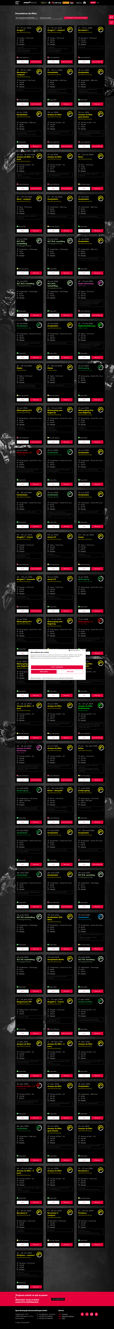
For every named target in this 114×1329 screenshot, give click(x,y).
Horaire (21, 44)
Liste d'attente (36, 62)
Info (22, 62)
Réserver (67, 104)
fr (98, 3)
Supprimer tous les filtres (76, 18)
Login (93, 3)
